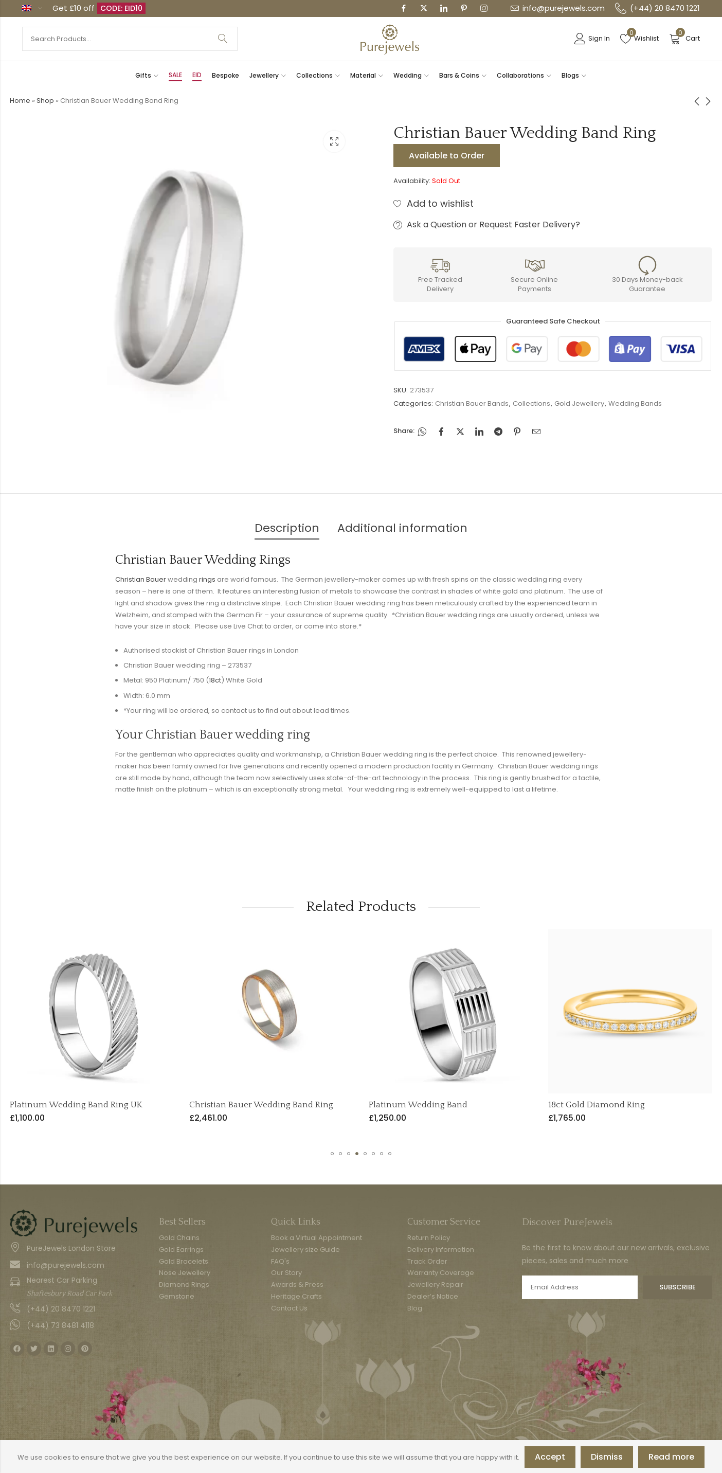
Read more (671, 1457)
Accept (550, 1457)
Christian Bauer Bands (472, 403)
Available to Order (446, 155)
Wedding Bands (635, 403)
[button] (332, 1153)
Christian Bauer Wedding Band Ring (413, 1104)
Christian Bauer (140, 579)
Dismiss (607, 1457)
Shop (45, 100)
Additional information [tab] (402, 528)
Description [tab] (287, 528)
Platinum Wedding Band (570, 1104)
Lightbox (334, 141)
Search (223, 39)
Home (20, 100)
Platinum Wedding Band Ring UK (228, 1104)
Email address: (580, 1287)
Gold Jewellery (579, 403)
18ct (215, 680)
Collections (531, 403)
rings (207, 579)
